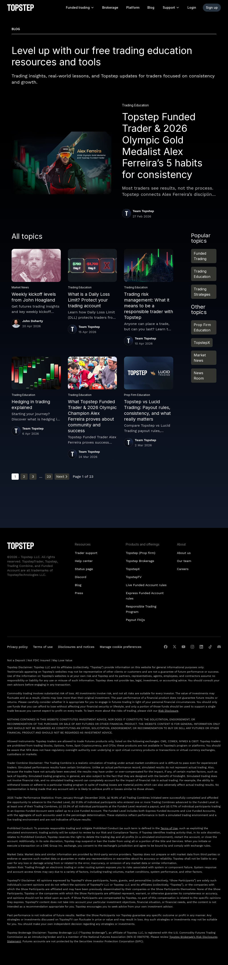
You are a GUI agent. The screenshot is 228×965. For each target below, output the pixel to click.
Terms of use (43, 647)
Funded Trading (200, 256)
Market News (200, 358)
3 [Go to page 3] (33, 476)
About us (184, 553)
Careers (183, 569)
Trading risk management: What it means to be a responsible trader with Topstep (148, 305)
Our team (184, 561)
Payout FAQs (135, 620)
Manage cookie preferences (120, 647)
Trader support (86, 553)
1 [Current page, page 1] (15, 476)
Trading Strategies (202, 292)
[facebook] (165, 647)
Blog (150, 7)
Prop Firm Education (202, 327)
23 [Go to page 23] (49, 476)
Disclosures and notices (76, 647)
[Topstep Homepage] (20, 7)
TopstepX (202, 342)
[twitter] (174, 647)
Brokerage (110, 7)
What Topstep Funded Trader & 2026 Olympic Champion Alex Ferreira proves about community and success (92, 416)
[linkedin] (201, 647)
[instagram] (192, 647)
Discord (80, 577)
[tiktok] (210, 647)
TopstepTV (133, 577)
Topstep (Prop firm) (140, 553)
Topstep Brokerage (140, 561)
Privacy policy (17, 647)
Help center (84, 561)
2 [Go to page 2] (24, 476)
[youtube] (183, 647)
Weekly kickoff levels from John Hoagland (34, 297)
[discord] (219, 647)
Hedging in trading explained (31, 404)
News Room (199, 375)
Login (191, 7)
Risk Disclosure (168, 710)
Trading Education (202, 274)
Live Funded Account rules (146, 585)
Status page (84, 569)
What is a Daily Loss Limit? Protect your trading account (89, 299)
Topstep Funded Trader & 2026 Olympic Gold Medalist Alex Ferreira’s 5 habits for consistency (162, 145)
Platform (132, 7)
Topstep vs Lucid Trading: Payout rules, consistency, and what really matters (147, 410)
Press (79, 593)
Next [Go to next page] (61, 476)
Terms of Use (169, 828)
